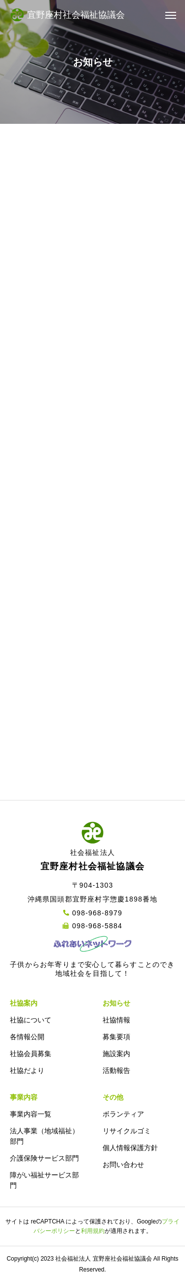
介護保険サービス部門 (44, 1158)
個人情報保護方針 (130, 1148)
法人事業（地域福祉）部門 (44, 1136)
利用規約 (93, 1230)
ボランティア (123, 1114)
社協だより (27, 1070)
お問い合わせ (123, 1165)
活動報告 (116, 1070)
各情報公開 (27, 1037)
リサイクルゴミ (127, 1131)
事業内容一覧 (30, 1114)
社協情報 (116, 1020)
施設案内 (116, 1054)
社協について (30, 1020)
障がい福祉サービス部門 (44, 1180)
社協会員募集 (30, 1054)
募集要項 (116, 1037)
